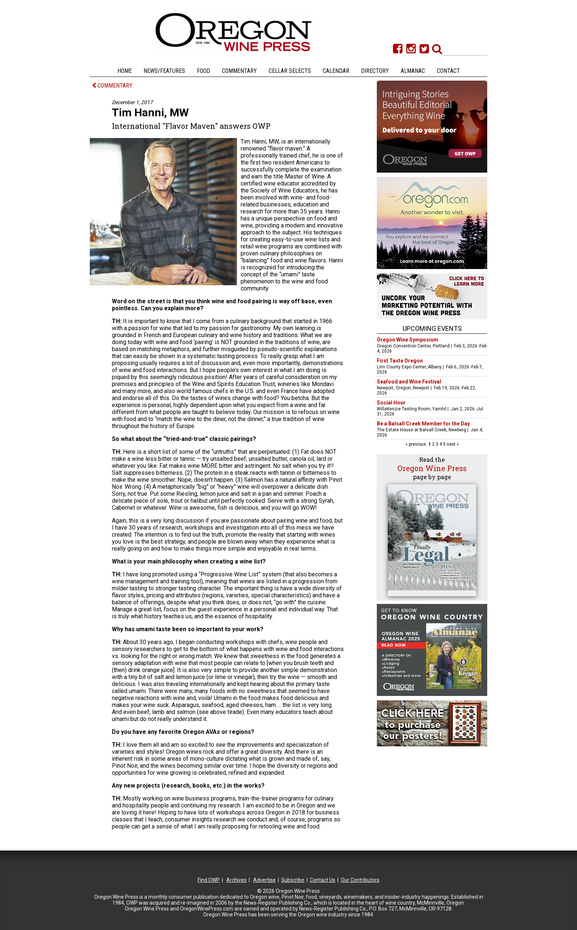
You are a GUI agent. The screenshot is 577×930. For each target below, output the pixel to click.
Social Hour (391, 403)
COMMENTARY (112, 85)
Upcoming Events (432, 328)
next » (452, 444)
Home (124, 70)
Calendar (336, 70)
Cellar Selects (290, 70)
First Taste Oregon (400, 361)
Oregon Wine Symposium (407, 340)
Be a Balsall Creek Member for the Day (423, 424)
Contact (448, 70)
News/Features (164, 70)
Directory (375, 70)
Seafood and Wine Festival (409, 382)
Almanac (413, 70)
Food (203, 70)
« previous (416, 444)
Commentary (239, 70)
